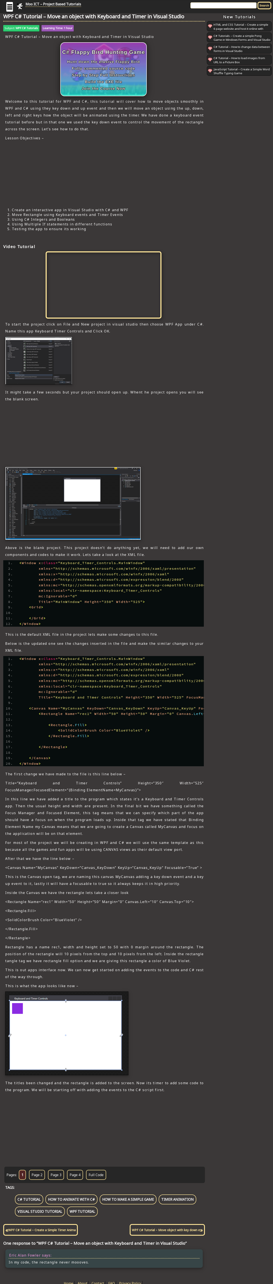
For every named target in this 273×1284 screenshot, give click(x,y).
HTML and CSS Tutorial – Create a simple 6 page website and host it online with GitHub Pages (241, 29)
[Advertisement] (103, 174)
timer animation (177, 1199)
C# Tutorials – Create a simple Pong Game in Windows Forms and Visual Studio (242, 38)
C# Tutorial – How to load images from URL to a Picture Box (239, 60)
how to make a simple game (128, 1199)
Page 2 (37, 1174)
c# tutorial (29, 1199)
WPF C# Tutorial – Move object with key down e (166, 1230)
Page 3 (56, 1174)
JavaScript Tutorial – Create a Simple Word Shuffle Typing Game (242, 71)
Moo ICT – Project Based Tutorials (53, 4)
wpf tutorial (82, 1211)
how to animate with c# (71, 1199)
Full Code (96, 1174)
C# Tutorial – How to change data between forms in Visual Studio (242, 49)
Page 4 (75, 1174)
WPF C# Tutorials (27, 28)
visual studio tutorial (40, 1211)
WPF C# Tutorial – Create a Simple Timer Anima (42, 1230)
